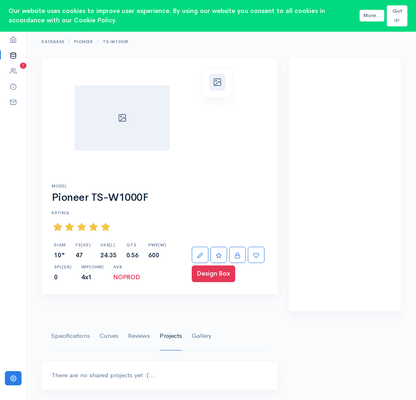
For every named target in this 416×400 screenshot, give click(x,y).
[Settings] (13, 378)
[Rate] (218, 255)
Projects (171, 335)
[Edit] (200, 255)
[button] (13, 55)
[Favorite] (256, 255)
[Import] (237, 255)
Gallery (201, 335)
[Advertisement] (344, 185)
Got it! (397, 15)
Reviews (139, 335)
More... (372, 15)
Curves (109, 335)
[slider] (82, 227)
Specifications (70, 335)
